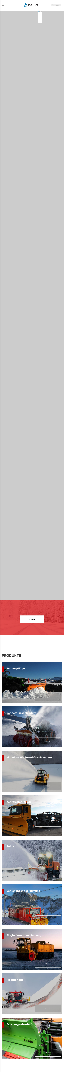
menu (3, 5)
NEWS (32, 619)
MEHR (47, 697)
